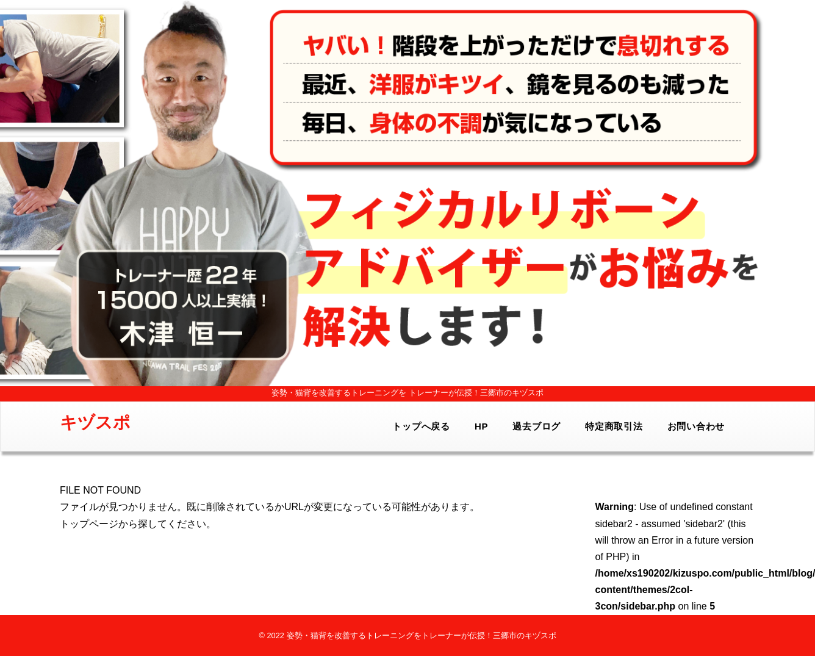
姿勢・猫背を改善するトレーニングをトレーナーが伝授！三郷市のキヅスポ (421, 635)
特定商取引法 (614, 426)
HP (481, 426)
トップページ (89, 524)
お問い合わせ (696, 426)
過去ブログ (536, 426)
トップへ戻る (421, 426)
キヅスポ (95, 422)
